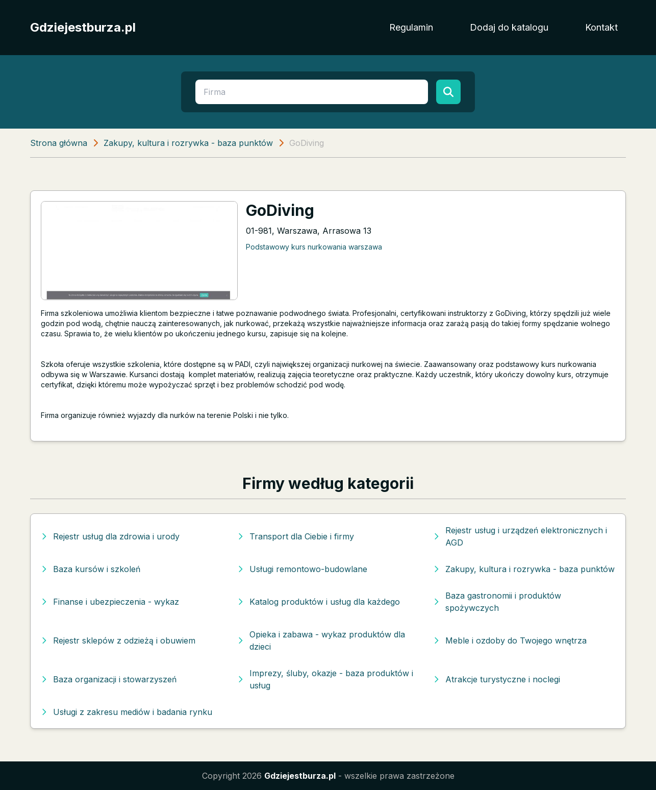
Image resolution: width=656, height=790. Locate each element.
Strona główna (58, 143)
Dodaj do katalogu (509, 27)
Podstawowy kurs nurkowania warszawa (314, 246)
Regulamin (411, 27)
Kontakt (601, 27)
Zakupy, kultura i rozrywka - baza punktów (188, 143)
